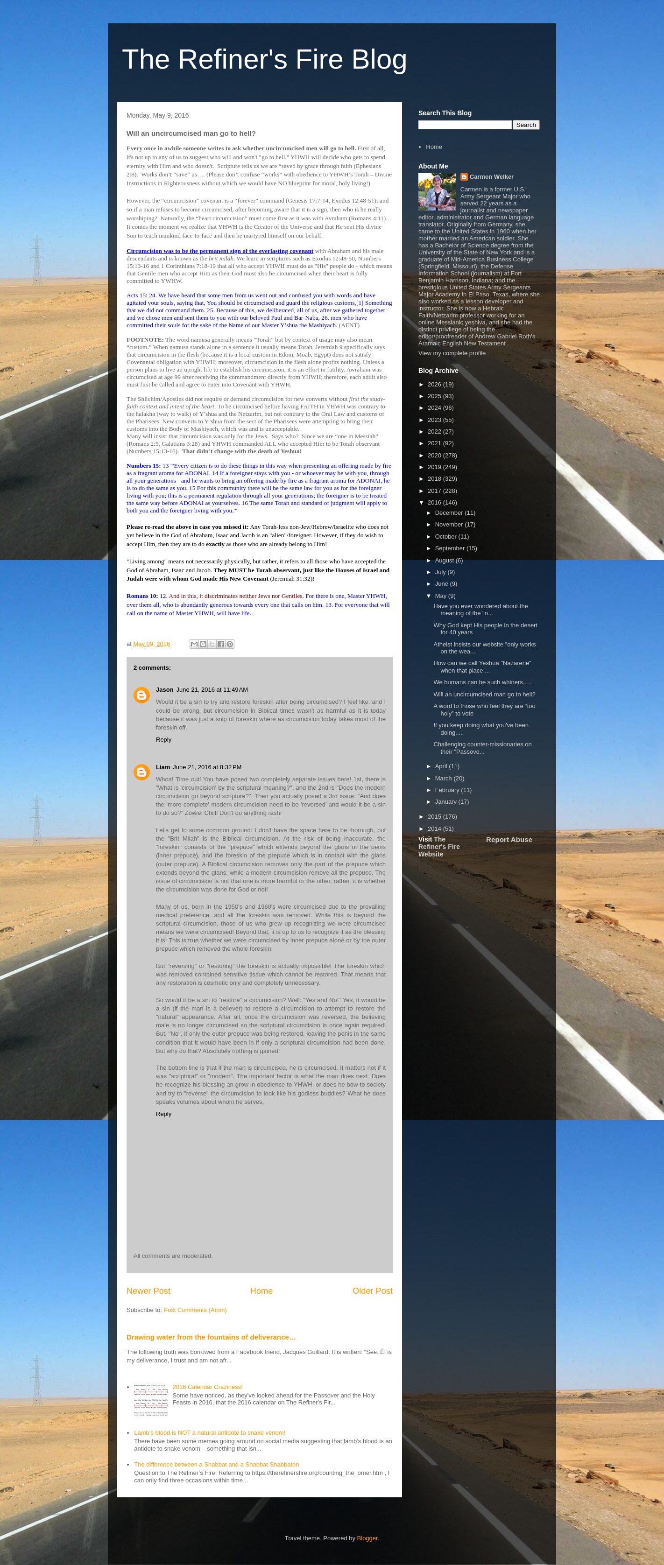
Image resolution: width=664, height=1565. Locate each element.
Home (261, 1291)
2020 (435, 455)
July (441, 571)
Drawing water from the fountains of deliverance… (211, 1337)
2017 (435, 490)
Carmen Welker (492, 176)
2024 (435, 407)
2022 (435, 431)
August (445, 560)
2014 (435, 828)
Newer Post (148, 1291)
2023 (435, 419)
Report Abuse (509, 839)
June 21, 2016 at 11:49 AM (212, 689)
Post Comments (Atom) (195, 1309)
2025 (435, 396)
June (442, 583)
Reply (163, 739)
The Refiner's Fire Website (439, 846)
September (450, 548)
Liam (163, 767)
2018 (435, 478)
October (447, 536)
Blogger (367, 1538)
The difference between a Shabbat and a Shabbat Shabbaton (216, 1464)
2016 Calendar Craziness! (207, 1386)
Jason (165, 689)
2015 (435, 816)
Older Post (373, 1291)
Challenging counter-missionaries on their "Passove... (482, 748)
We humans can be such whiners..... (482, 682)
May (441, 595)
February (448, 789)
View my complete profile (452, 353)
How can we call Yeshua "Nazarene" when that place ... (482, 667)
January (447, 801)
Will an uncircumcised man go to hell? (484, 694)
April (442, 766)
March (444, 778)
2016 (435, 502)
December (450, 512)
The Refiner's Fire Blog (265, 59)
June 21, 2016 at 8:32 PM (207, 767)
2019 (435, 466)
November (450, 524)
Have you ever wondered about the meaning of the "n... (480, 610)
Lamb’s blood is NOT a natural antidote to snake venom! (209, 1432)
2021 (435, 443)
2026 (435, 384)
